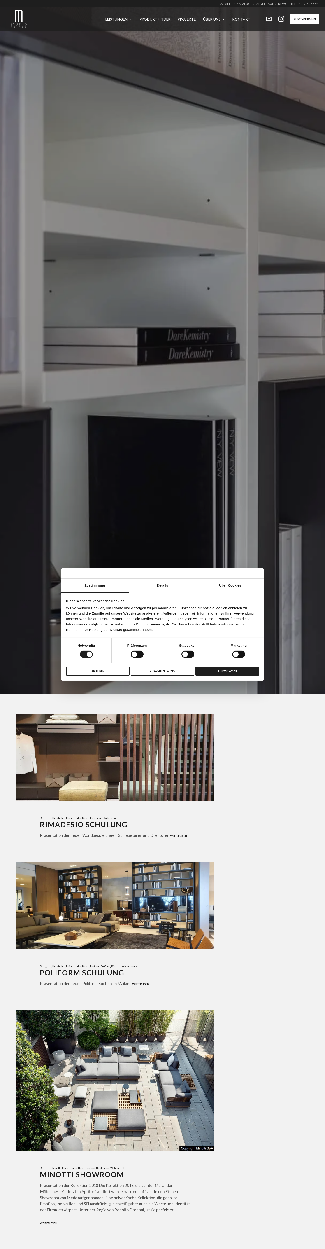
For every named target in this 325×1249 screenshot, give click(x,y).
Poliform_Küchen (111, 967)
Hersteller (58, 817)
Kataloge (244, 3)
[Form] (266, 19)
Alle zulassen (227, 671)
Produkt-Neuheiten (97, 1171)
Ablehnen (97, 671)
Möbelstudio (73, 817)
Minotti (56, 1171)
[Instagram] (278, 19)
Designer (45, 817)
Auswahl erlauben (162, 671)
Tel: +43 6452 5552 (304, 3)
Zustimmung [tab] (95, 585)
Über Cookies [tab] (230, 585)
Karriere (226, 3)
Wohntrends (111, 817)
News (282, 3)
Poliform (95, 967)
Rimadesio (96, 817)
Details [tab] (162, 585)
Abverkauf (265, 3)
